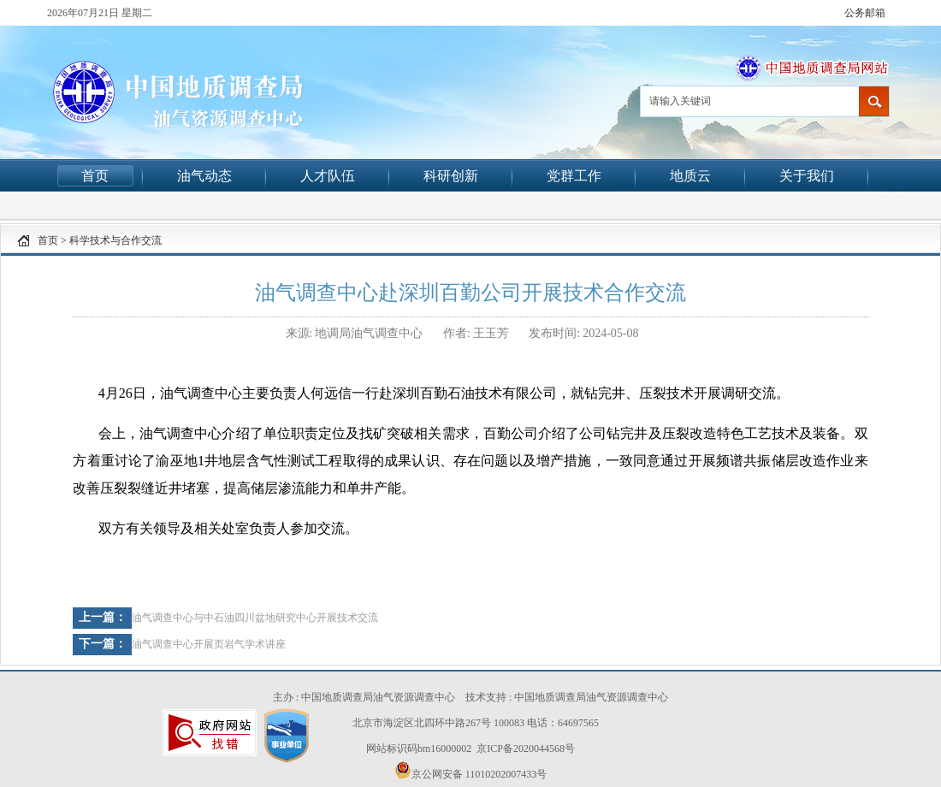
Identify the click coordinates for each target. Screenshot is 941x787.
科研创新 (450, 176)
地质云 (690, 176)
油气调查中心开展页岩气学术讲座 (209, 644)
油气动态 (204, 176)
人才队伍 (327, 176)
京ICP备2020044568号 (525, 748)
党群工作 (574, 176)
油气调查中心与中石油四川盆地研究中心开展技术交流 (255, 618)
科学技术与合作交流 (115, 240)
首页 (95, 176)
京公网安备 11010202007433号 (470, 770)
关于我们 (806, 176)
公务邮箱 (864, 13)
